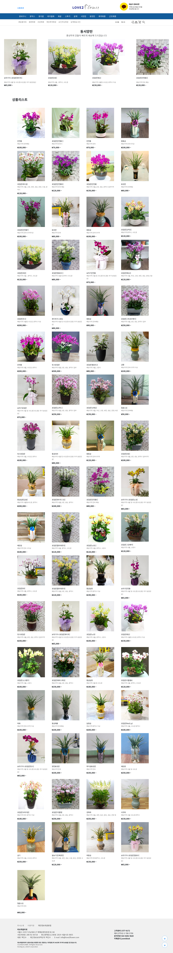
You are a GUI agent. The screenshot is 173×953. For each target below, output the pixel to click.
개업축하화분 (51, 22)
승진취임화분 (63, 22)
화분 (59, 16)
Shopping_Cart (140, 22)
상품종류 (20, 8)
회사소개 (20, 925)
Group (136, 22)
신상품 (117, 22)
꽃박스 (32, 16)
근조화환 (112, 16)
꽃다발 (41, 16)
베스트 (123, 22)
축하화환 (102, 16)
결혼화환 (32, 22)
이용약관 (31, 925)
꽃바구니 (22, 16)
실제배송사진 (76, 22)
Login (132, 22)
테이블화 (50, 16)
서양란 (83, 16)
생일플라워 (22, 22)
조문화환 (41, 22)
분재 (75, 16)
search (143, 22)
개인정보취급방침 (44, 925)
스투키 (67, 16)
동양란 (92, 16)
